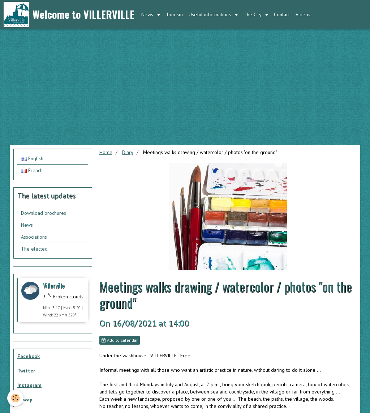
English (32, 158)
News (148, 14)
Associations (34, 237)
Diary (127, 152)
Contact (282, 14)
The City (253, 14)
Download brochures (43, 213)
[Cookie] (15, 398)
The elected (34, 249)
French (32, 170)
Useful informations (210, 14)
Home (105, 152)
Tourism (174, 14)
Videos (303, 14)
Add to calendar (120, 340)
